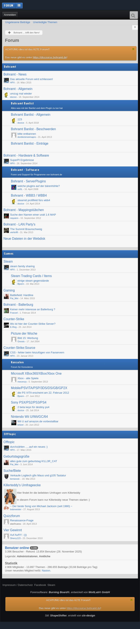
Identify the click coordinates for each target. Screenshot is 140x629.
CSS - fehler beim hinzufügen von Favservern (37, 352)
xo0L (20, 189)
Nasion (46, 570)
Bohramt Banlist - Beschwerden (33, 129)
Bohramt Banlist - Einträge (29, 143)
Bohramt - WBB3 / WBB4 (29, 195)
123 (20, 119)
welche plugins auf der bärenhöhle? (39, 186)
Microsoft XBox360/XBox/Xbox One (36, 373)
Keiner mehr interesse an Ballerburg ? (32, 309)
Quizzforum (12, 516)
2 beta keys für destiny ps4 (33, 407)
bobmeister (15, 509)
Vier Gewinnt (13, 530)
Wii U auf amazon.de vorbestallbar (38, 421)
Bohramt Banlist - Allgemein (30, 114)
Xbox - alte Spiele (28, 378)
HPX (12, 82)
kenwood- (15, 479)
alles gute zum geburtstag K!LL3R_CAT (33, 461)
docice (13, 97)
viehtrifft (14, 232)
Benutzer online (17, 548)
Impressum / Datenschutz (17, 585)
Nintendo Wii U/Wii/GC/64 (29, 416)
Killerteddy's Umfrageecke (22, 485)
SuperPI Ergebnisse (22, 160)
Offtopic (10, 434)
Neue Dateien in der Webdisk (24, 238)
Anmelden (10, 14)
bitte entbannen (27, 133)
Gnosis (21, 341)
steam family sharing (22, 266)
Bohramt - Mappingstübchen (24, 210)
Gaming (9, 290)
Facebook (40, 585)
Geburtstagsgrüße (16, 456)
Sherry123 (15, 538)
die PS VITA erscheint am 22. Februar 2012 (43, 392)
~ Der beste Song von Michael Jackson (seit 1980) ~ (41, 506)
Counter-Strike (14, 319)
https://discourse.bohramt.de (49, 57)
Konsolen (17, 362)
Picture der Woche (24, 333)
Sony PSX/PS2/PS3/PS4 (29, 402)
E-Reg (13, 327)
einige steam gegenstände (33, 280)
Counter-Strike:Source (19, 347)
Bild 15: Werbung (28, 338)
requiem (14, 218)
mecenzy (22, 381)
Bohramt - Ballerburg (18, 304)
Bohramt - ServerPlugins (28, 181)
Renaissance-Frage (21, 520)
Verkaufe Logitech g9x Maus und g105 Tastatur (38, 475)
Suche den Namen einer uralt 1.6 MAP (33, 214)
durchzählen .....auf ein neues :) (29, 446)
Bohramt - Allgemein (18, 89)
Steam (8, 261)
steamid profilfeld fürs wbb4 (34, 200)
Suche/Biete (12, 470)
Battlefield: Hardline (21, 295)
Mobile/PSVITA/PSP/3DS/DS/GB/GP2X (39, 388)
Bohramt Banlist (22, 103)
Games (9, 253)
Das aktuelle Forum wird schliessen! (31, 79)
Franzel (14, 313)
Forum (8, 5)
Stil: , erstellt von (70, 615)
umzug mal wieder (21, 93)
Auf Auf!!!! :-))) (18, 534)
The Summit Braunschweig (26, 229)
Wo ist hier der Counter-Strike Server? (32, 323)
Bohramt (10, 67)
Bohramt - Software (25, 170)
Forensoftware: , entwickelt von (70, 592)
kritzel (20, 425)
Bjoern (21, 284)
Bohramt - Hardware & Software (26, 155)
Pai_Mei (14, 298)
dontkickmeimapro (27, 137)
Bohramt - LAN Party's (19, 224)
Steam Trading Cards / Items (31, 276)
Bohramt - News (15, 74)
